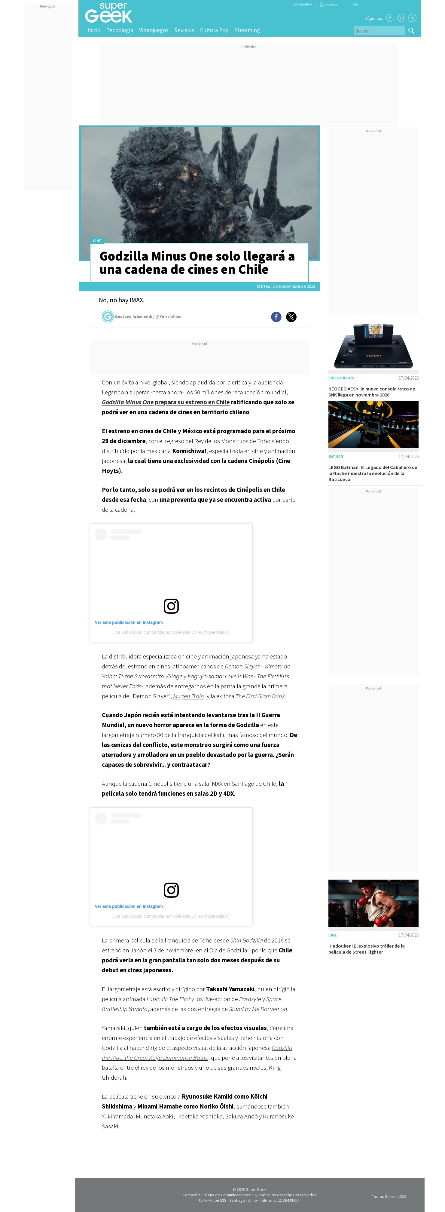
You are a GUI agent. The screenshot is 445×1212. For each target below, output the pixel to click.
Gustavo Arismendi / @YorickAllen (141, 316)
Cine (97, 240)
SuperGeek (256, 1189)
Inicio (93, 30)
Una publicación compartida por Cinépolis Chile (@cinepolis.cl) (171, 632)
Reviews (184, 30)
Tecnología (119, 30)
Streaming (247, 30)
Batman (335, 456)
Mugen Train (188, 696)
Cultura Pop (214, 30)
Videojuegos (153, 30)
